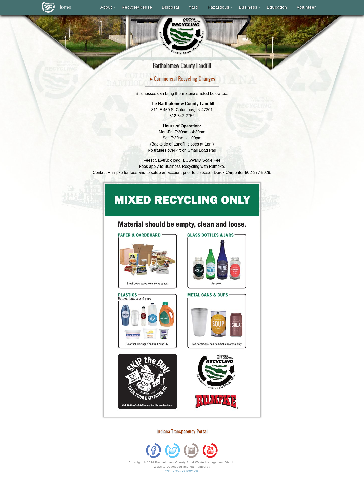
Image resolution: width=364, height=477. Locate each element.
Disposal (170, 7)
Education (277, 7)
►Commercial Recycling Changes (182, 78)
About (106, 7)
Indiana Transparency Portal (182, 431)
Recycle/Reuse (137, 7)
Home (55, 7)
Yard (193, 7)
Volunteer (306, 7)
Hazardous (218, 7)
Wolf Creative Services (182, 470)
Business (248, 7)
